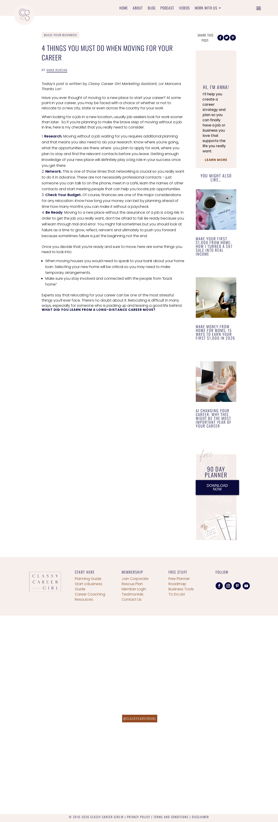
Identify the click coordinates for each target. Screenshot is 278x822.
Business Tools (181, 589)
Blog (151, 8)
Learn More (216, 160)
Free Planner (179, 578)
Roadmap (177, 583)
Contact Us (131, 599)
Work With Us (206, 8)
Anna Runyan (56, 70)
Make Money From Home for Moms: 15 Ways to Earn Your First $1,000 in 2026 (215, 332)
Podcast (167, 8)
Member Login (134, 589)
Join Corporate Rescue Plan (135, 581)
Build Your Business (60, 35)
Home (123, 8)
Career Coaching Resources (90, 597)
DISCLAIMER (200, 817)
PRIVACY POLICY (138, 817)
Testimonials (133, 594)
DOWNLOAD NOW (217, 487)
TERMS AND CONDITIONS (171, 817)
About (138, 8)
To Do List (177, 594)
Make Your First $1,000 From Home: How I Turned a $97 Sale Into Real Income (214, 246)
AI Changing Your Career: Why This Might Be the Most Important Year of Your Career (214, 418)
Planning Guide (88, 578)
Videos (184, 8)
